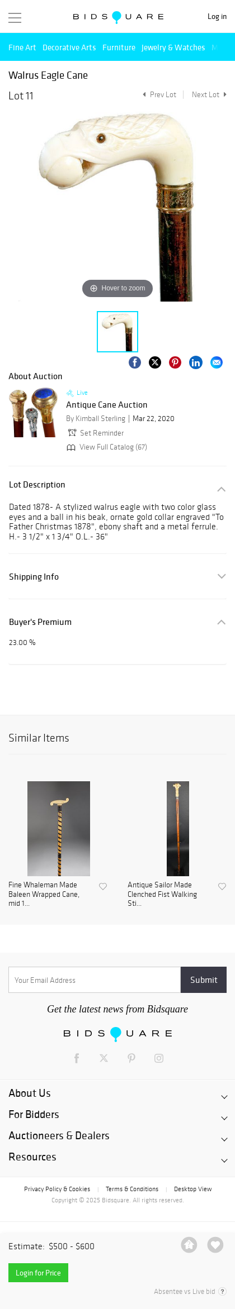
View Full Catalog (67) (105, 447)
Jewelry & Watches (173, 47)
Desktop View (193, 1189)
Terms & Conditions (132, 1189)
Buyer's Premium (40, 622)
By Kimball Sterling (95, 418)
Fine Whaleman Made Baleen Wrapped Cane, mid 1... (43, 895)
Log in (217, 16)
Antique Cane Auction (107, 405)
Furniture (118, 47)
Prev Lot (158, 94)
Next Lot (209, 94)
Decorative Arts (69, 47)
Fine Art (22, 47)
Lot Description (37, 484)
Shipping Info (34, 576)
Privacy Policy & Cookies (57, 1189)
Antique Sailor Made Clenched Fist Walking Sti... (162, 895)
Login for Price (38, 1273)
